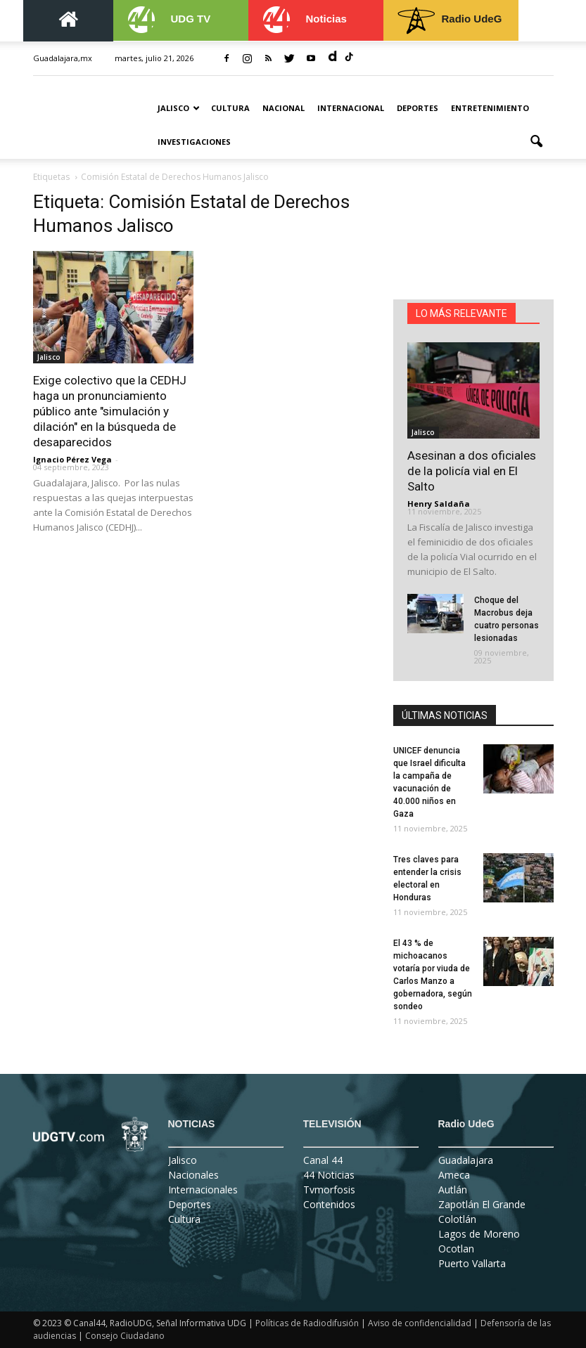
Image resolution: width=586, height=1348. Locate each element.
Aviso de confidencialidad (419, 1323)
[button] (537, 142)
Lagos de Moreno (479, 1233)
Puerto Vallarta (472, 1263)
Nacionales (193, 1174)
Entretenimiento (490, 108)
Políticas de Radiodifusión (307, 1323)
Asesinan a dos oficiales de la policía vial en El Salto (471, 470)
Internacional (350, 108)
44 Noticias (329, 1174)
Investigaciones (194, 141)
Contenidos (329, 1204)
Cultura (230, 108)
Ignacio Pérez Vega (72, 459)
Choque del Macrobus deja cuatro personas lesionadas (506, 619)
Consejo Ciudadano (125, 1336)
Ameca (454, 1174)
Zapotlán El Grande (482, 1204)
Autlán (452, 1189)
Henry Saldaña (438, 503)
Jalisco (179, 108)
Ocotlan (456, 1248)
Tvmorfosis (329, 1189)
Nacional (283, 108)
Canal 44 (323, 1160)
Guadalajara (465, 1160)
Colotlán (457, 1219)
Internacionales (203, 1189)
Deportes (417, 108)
